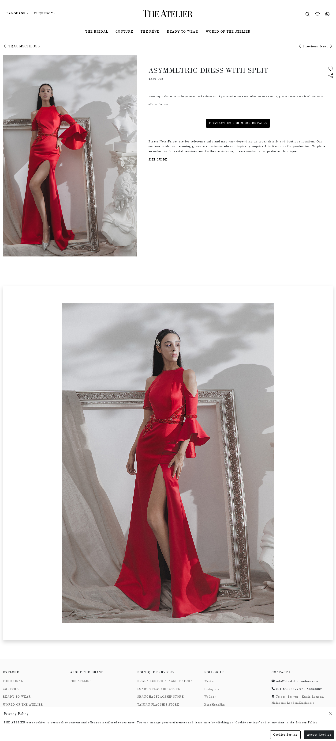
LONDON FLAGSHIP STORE (158, 689)
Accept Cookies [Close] (319, 734)
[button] (331, 76)
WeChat (210, 696)
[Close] (330, 713)
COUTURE (124, 31)
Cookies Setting (285, 734)
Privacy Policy (306, 722)
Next (326, 46)
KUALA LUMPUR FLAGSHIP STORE (165, 681)
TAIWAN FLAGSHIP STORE (158, 704)
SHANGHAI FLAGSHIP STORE (160, 696)
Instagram (211, 689)
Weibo (208, 681)
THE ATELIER (81, 681)
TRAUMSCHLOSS (21, 46)
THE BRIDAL (96, 31)
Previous (308, 46)
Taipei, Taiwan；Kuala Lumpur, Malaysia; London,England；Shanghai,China (298, 702)
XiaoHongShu (214, 704)
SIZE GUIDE (158, 159)
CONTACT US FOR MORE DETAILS (238, 123)
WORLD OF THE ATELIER (228, 31)
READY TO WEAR (182, 31)
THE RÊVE (150, 31)
